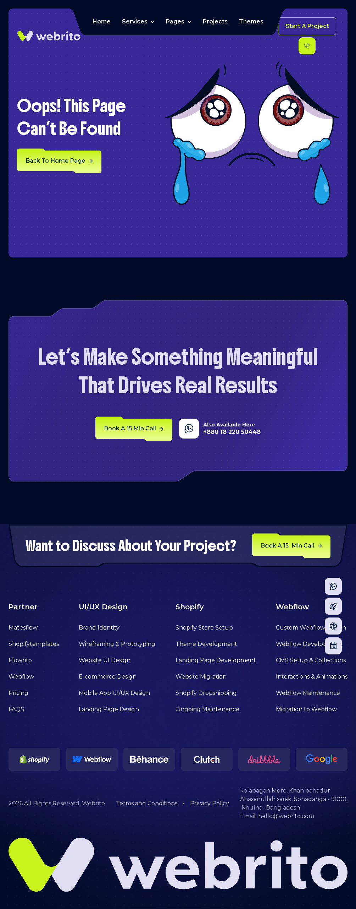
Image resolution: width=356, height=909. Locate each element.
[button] (138, 21)
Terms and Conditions (146, 803)
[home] (48, 36)
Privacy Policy (209, 803)
